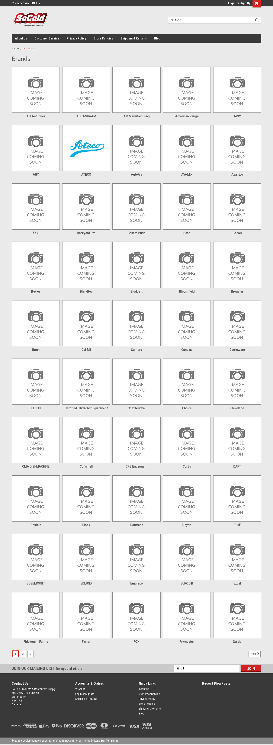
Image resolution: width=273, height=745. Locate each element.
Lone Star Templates (106, 740)
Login (231, 3)
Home (15, 48)
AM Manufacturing (136, 116)
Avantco (237, 174)
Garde (237, 641)
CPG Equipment (136, 466)
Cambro (136, 349)
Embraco (136, 583)
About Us (21, 38)
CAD (36, 3)
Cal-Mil (86, 349)
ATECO (86, 174)
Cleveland (237, 408)
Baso (186, 233)
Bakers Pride (136, 233)
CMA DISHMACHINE (35, 466)
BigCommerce (72, 740)
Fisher (86, 641)
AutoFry (136, 174)
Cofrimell (86, 466)
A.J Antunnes (35, 116)
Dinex (86, 525)
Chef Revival (136, 408)
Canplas (187, 349)
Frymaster (187, 641)
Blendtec (86, 291)
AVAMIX (187, 174)
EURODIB (187, 583)
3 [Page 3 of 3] (30, 653)
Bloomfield (187, 291)
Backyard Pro (86, 233)
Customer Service (47, 38)
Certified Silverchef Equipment (86, 408)
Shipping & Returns (134, 38)
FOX (136, 641)
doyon (186, 525)
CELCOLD (35, 408)
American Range (187, 116)
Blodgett (136, 291)
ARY (36, 174)
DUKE (237, 525)
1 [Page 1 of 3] (15, 653)
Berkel (237, 233)
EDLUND (86, 583)
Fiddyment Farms (36, 641)
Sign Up (245, 3)
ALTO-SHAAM (86, 116)
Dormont (136, 525)
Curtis (187, 466)
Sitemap (46, 740)
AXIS (35, 233)
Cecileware (237, 349)
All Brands (29, 48)
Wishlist (80, 689)
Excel (237, 583)
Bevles (36, 291)
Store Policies (103, 38)
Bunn (35, 349)
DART (237, 466)
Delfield (35, 525)
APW (237, 116)
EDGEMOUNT (36, 583)
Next (256, 654)
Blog (157, 38)
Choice (187, 408)
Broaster (237, 291)
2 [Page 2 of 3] (23, 653)
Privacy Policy (76, 38)
